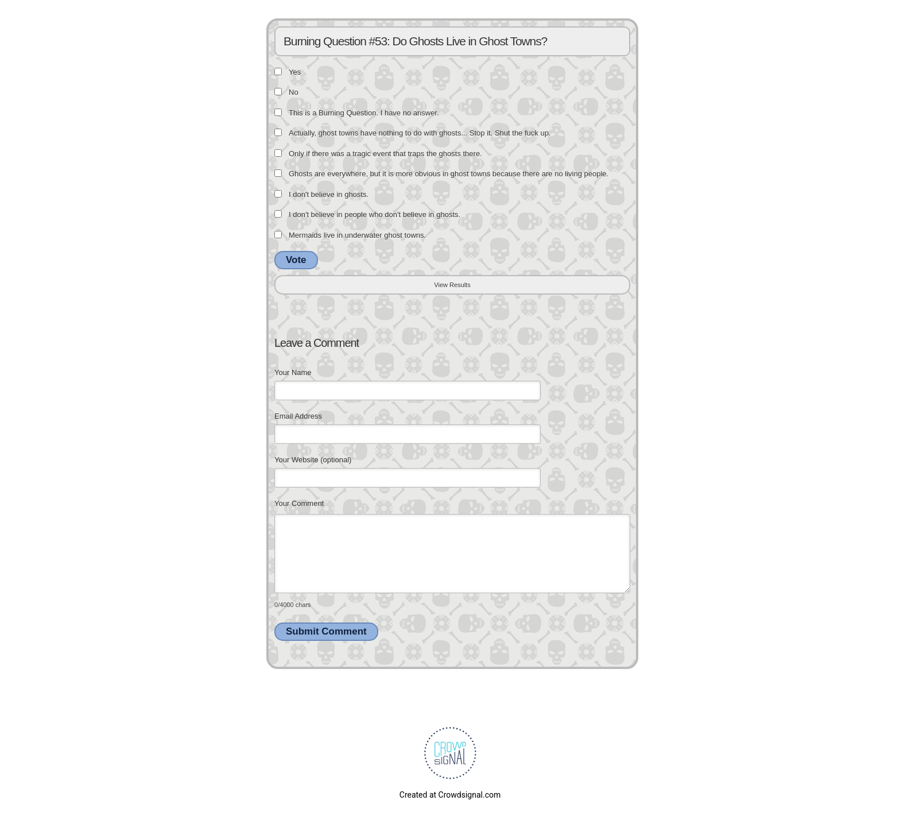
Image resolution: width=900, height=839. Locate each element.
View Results (452, 284)
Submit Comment (326, 631)
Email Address (298, 416)
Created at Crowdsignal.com (450, 794)
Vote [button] (296, 259)
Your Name (293, 372)
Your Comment (299, 503)
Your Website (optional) (312, 459)
